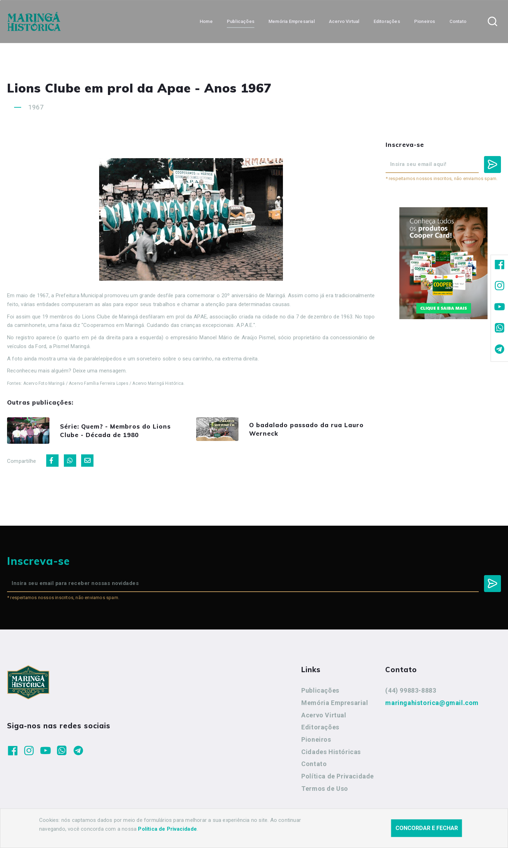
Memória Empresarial (334, 702)
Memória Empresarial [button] (291, 21)
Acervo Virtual (323, 715)
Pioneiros (316, 739)
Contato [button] (457, 21)
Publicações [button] (240, 21)
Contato (314, 764)
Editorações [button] (387, 21)
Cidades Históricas (331, 752)
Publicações (320, 690)
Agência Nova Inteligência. (220, 833)
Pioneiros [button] (424, 21)
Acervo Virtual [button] (344, 21)
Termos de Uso (324, 788)
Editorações (320, 727)
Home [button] (206, 21)
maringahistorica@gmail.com (432, 702)
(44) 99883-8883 (410, 690)
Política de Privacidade (337, 776)
